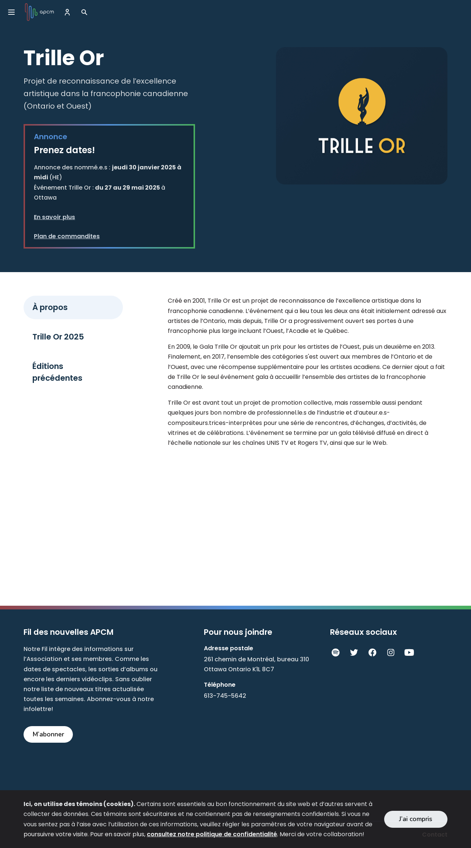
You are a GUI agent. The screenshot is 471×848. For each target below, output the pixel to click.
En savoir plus (54, 217)
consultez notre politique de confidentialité (212, 834)
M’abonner (48, 734)
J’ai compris (415, 818)
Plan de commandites (67, 236)
